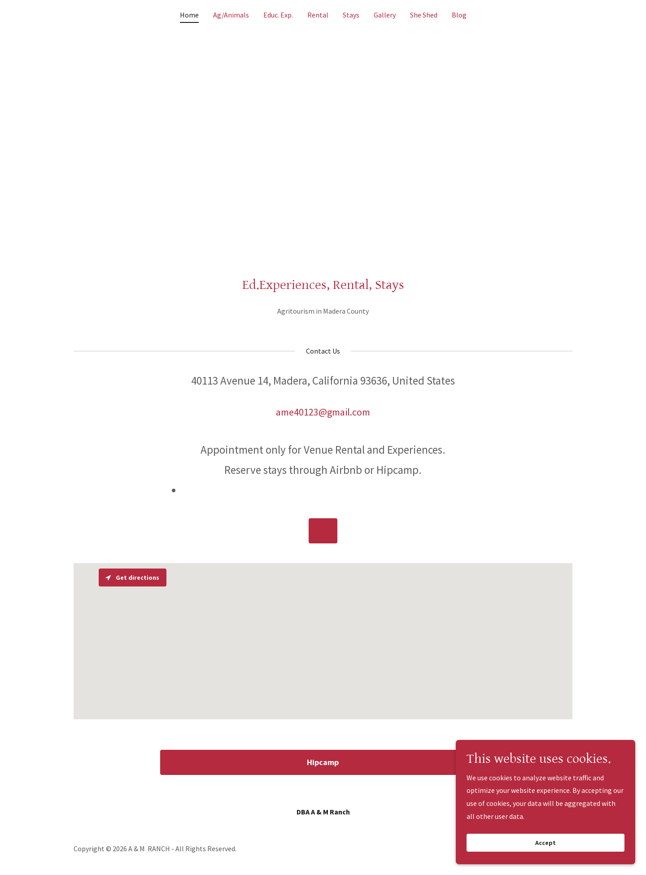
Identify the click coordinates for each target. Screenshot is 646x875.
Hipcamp (323, 762)
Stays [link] (351, 14)
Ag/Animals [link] (231, 14)
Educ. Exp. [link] (278, 14)
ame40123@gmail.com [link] (323, 412)
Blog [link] (459, 14)
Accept (545, 843)
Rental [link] (317, 14)
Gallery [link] (385, 14)
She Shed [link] (423, 14)
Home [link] (189, 14)
